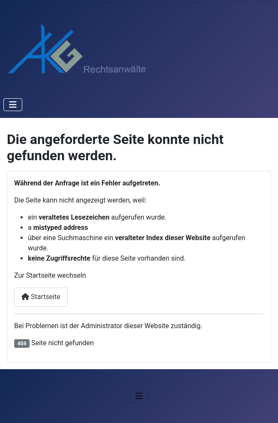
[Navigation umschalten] (12, 104)
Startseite (40, 297)
